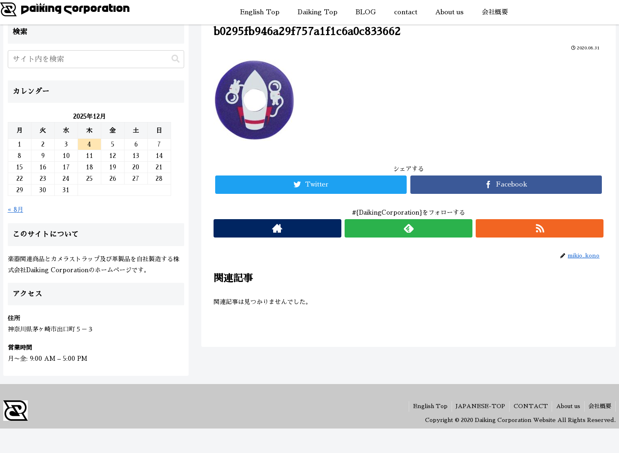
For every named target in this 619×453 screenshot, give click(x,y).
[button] (175, 59)
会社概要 (599, 406)
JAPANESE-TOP (479, 406)
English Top (429, 406)
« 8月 (15, 210)
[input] (96, 59)
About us (568, 406)
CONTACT (530, 406)
